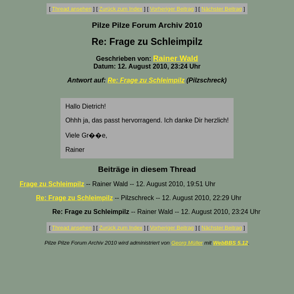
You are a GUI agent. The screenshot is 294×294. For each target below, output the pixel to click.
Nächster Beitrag (221, 9)
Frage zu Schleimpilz (52, 183)
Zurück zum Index (121, 9)
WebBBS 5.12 (230, 243)
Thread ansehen (71, 9)
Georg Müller (187, 243)
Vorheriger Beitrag (172, 9)
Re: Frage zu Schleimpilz (146, 80)
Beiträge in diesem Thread (147, 169)
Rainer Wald (175, 58)
